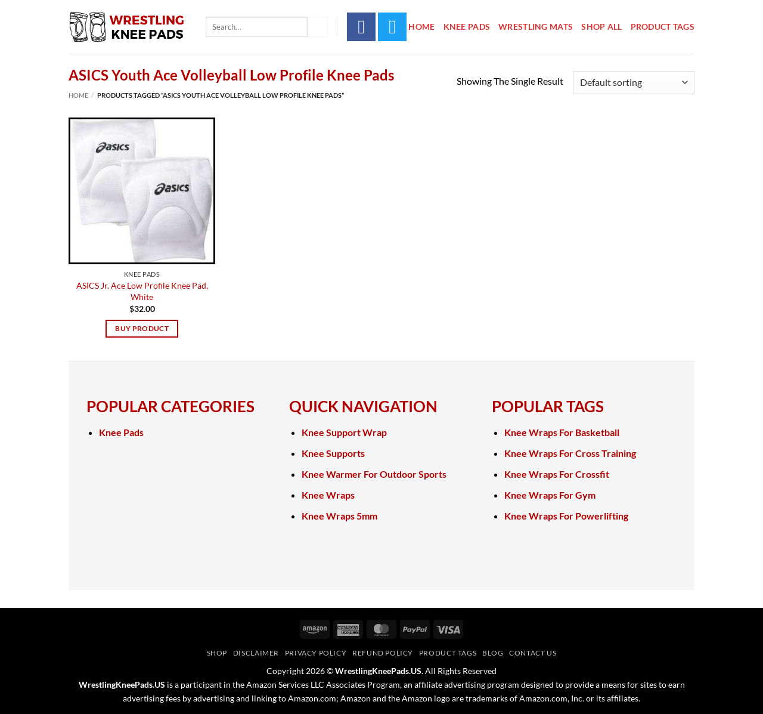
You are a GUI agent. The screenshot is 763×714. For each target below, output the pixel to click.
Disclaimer (256, 652)
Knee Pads (467, 26)
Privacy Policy (316, 652)
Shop (217, 652)
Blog (492, 652)
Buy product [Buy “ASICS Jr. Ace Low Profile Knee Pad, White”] (142, 328)
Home (421, 26)
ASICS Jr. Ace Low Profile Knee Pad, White (142, 291)
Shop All (601, 26)
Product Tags (662, 26)
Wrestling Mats (535, 26)
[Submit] (318, 27)
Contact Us (532, 652)
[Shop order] (633, 82)
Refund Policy (382, 652)
